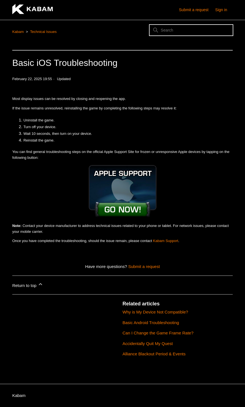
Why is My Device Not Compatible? (155, 312)
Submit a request (193, 10)
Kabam (18, 32)
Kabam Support (165, 241)
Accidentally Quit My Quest (147, 343)
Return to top (27, 284)
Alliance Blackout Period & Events (154, 353)
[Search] (191, 30)
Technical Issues (43, 32)
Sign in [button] (221, 10)
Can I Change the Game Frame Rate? (157, 333)
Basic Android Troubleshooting (150, 322)
